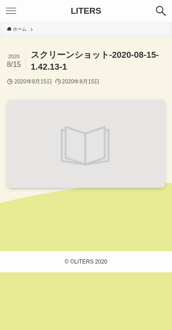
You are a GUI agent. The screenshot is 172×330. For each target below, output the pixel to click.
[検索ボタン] (161, 11)
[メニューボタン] (11, 11)
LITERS (86, 11)
